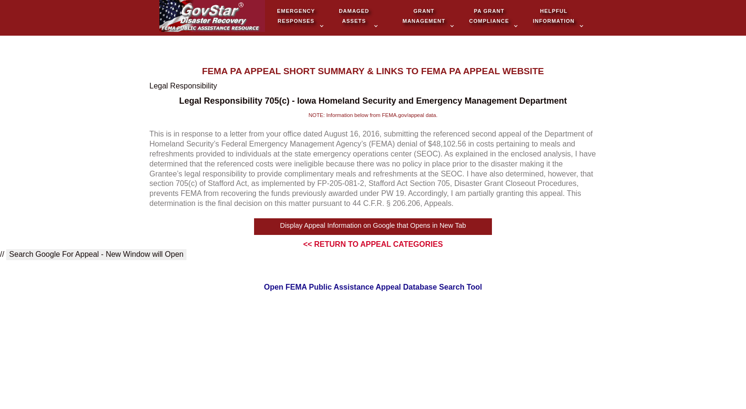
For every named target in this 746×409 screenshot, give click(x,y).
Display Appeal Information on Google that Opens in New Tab (373, 225)
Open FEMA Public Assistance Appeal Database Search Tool (373, 287)
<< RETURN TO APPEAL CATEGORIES (373, 244)
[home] (212, 17)
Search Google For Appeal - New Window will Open (96, 254)
